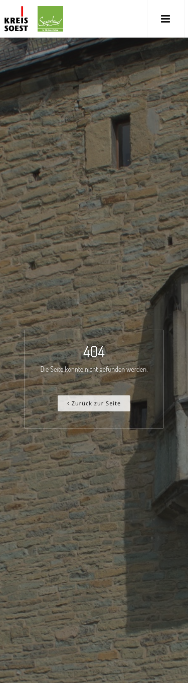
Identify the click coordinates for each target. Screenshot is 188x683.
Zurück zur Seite (94, 403)
